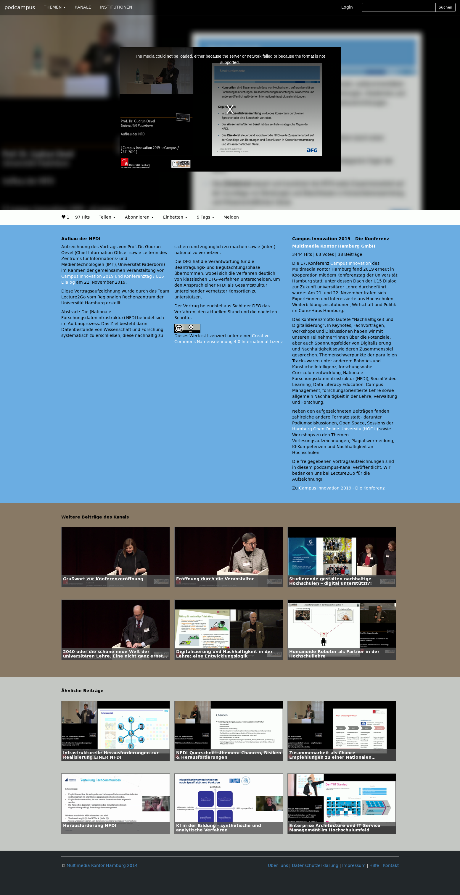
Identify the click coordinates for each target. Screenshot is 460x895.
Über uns (278, 865)
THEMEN (55, 7)
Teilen (107, 217)
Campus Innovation (350, 263)
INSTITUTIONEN (116, 7)
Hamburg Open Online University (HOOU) (335, 429)
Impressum (354, 865)
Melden (231, 217)
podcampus (19, 7)
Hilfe (374, 865)
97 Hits (82, 217)
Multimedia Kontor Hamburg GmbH (333, 246)
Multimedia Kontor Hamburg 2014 (102, 865)
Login (347, 7)
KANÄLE (83, 7)
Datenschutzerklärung (315, 865)
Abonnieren (139, 217)
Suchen (445, 7)
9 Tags (205, 217)
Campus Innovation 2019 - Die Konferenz (342, 488)
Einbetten (175, 217)
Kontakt (391, 865)
